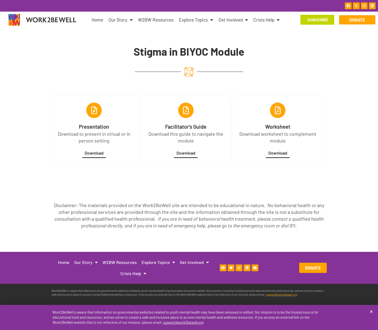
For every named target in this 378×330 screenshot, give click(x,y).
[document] (189, 165)
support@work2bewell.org (183, 323)
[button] (371, 312)
